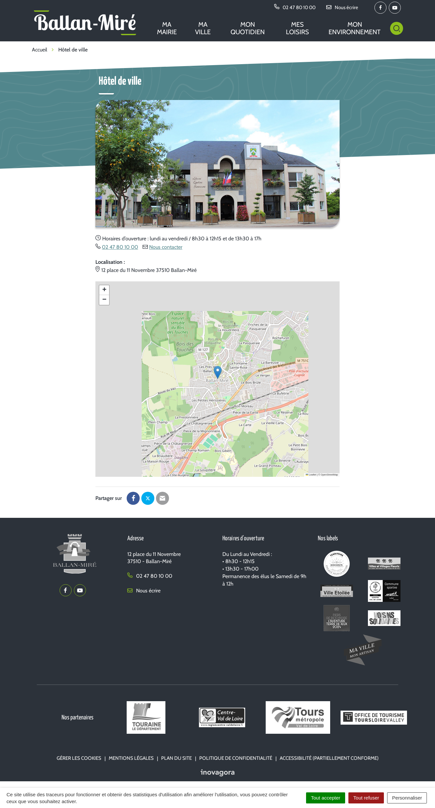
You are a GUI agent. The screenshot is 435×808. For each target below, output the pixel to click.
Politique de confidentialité (235, 758)
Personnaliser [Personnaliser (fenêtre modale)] (407, 798)
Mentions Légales (131, 758)
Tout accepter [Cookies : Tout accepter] (325, 798)
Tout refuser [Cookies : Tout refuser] (366, 798)
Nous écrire (144, 591)
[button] (218, 372)
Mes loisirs (297, 28)
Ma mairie (167, 28)
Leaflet (311, 474)
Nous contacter (165, 247)
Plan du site (176, 758)
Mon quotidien (248, 28)
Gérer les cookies (79, 758)
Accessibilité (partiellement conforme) (329, 758)
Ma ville (203, 28)
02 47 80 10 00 (120, 247)
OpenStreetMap (329, 474)
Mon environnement (355, 28)
